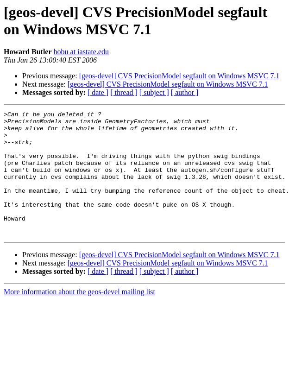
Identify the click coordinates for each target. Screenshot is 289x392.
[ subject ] (154, 92)
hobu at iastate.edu (81, 52)
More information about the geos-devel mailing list (79, 317)
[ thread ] (124, 92)
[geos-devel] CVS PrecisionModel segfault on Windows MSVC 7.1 (179, 76)
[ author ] (185, 92)
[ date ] (98, 92)
